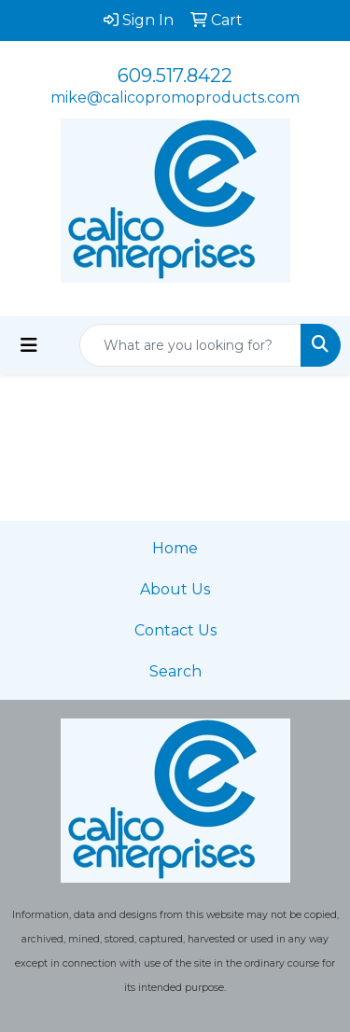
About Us (175, 589)
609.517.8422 (175, 75)
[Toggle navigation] (29, 345)
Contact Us (175, 630)
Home (175, 548)
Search (175, 671)
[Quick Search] (190, 345)
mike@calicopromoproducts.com (175, 97)
